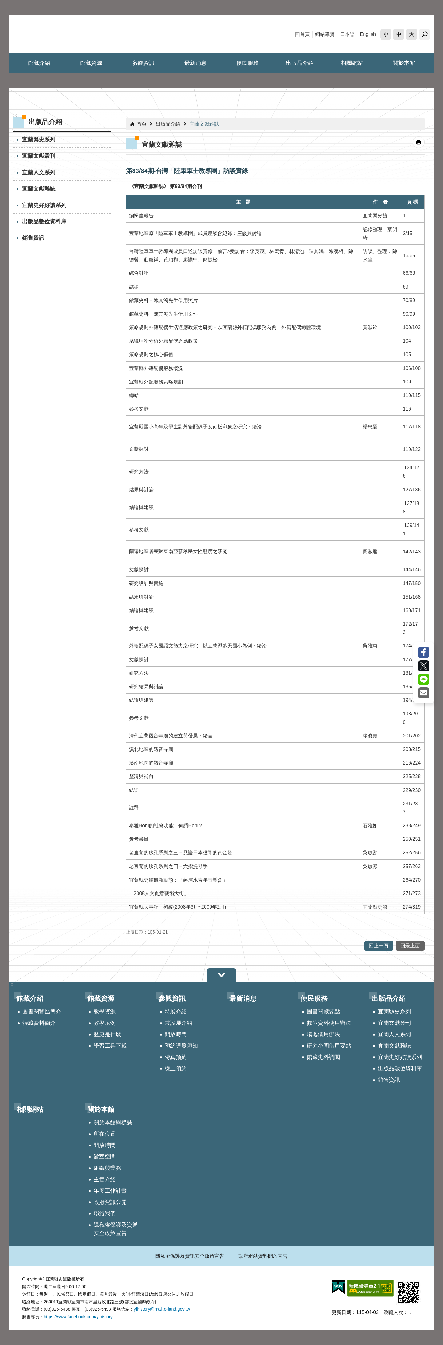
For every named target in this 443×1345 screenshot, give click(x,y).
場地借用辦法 (323, 1034)
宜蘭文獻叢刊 (38, 156)
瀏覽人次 (393, 1312)
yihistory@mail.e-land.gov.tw (162, 1309)
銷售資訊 (33, 238)
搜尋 (424, 34)
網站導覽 (325, 34)
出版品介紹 (299, 63)
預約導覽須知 (181, 1046)
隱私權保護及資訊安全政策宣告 (189, 1256)
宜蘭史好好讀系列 (44, 205)
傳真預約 (176, 1057)
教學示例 (105, 1023)
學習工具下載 (110, 1046)
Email (423, 692)
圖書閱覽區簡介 (41, 1012)
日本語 (347, 34)
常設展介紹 (178, 1023)
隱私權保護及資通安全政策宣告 (116, 1229)
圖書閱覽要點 (323, 1012)
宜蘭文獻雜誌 (38, 189)
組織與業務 (107, 1168)
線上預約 (176, 1068)
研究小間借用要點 (329, 1046)
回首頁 (302, 34)
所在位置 (105, 1134)
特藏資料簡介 (39, 1023)
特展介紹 (176, 1012)
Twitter (423, 665)
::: (128, 120)
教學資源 (105, 1012)
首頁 (141, 124)
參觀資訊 (143, 63)
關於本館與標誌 (113, 1122)
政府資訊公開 (110, 1202)
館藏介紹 (39, 63)
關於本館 (404, 63)
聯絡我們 (105, 1213)
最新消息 (195, 63)
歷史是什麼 (107, 1034)
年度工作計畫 (110, 1191)
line (423, 679)
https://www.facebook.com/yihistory (78, 1316)
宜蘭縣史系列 (38, 139)
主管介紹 (105, 1179)
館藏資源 (91, 63)
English (368, 34)
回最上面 (410, 945)
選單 (221, 975)
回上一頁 (379, 945)
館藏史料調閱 (323, 1057)
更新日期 (341, 1312)
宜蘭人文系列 (38, 172)
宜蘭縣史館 (63, 34)
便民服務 (248, 63)
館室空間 (105, 1157)
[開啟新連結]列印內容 (419, 142)
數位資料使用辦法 (329, 1023)
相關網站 (352, 63)
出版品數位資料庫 (44, 221)
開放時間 (176, 1034)
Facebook (423, 652)
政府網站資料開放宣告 (263, 1256)
